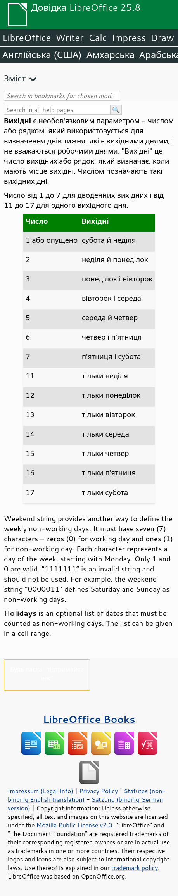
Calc (97, 37)
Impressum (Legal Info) (40, 791)
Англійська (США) (42, 54)
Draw (162, 37)
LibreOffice (26, 37)
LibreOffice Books (89, 719)
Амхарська (110, 54)
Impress (129, 37)
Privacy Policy (98, 791)
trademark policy (134, 867)
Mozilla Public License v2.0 (74, 825)
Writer (69, 37)
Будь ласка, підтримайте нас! (47, 673)
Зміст (15, 78)
